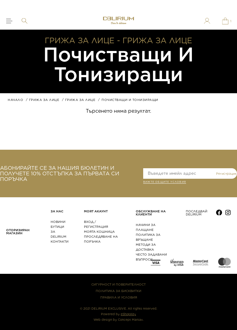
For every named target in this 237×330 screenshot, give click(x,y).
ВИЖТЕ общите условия (164, 182)
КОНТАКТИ (60, 241)
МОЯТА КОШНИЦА (99, 231)
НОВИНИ (58, 221)
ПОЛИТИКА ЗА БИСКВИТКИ (118, 291)
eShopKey (128, 314)
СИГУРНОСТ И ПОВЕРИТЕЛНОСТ (118, 284)
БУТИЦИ (57, 226)
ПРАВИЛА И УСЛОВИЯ (118, 297)
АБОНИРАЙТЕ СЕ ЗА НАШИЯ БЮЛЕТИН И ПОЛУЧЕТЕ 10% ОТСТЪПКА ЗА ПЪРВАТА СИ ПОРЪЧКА (59, 173)
